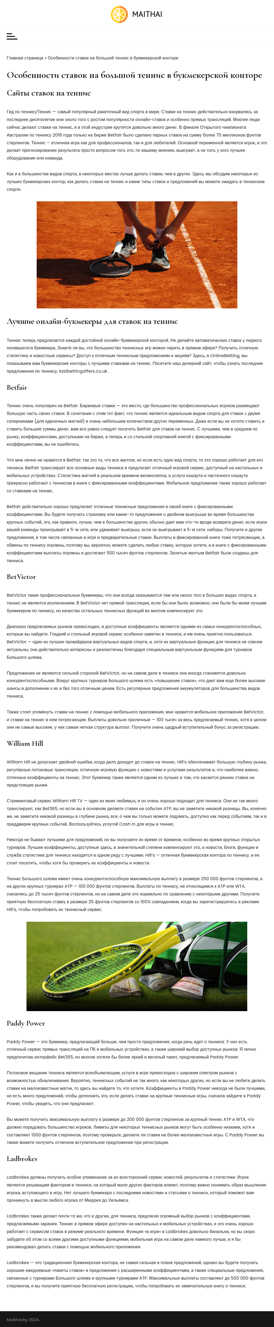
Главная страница (25, 58)
